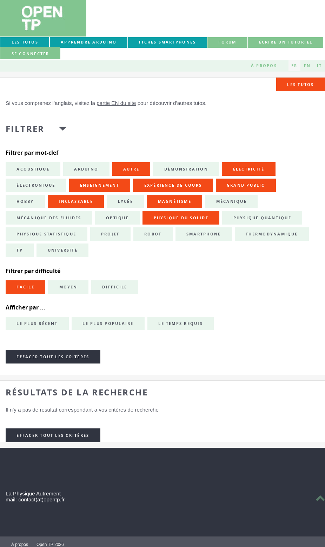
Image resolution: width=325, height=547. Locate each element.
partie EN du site (116, 103)
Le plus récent (37, 323)
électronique (35, 185)
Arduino (86, 169)
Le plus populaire (107, 323)
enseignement (99, 185)
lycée (125, 201)
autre (131, 169)
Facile (25, 287)
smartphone (203, 234)
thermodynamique (272, 234)
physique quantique (262, 218)
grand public (246, 185)
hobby (25, 201)
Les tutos (25, 42)
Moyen (68, 287)
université (63, 250)
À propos (264, 65)
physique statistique (46, 234)
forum (227, 42)
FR (294, 65)
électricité (249, 169)
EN (307, 65)
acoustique (32, 169)
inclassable (76, 201)
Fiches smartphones (167, 42)
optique (117, 218)
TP (19, 250)
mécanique (231, 201)
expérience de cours (173, 185)
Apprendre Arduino (89, 42)
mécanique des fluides (48, 218)
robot (152, 234)
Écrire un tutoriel (285, 42)
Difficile (114, 287)
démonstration (186, 169)
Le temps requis (180, 323)
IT (319, 65)
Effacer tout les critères (52, 357)
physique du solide (181, 218)
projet (110, 234)
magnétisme (174, 201)
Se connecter (30, 53)
